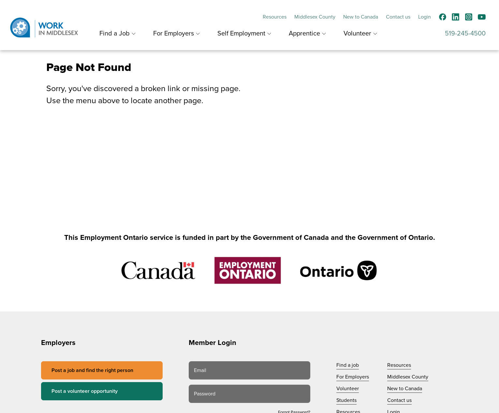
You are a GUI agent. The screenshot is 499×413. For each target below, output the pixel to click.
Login (424, 17)
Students (346, 400)
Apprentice (304, 33)
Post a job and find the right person (92, 370)
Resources (274, 17)
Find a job (347, 365)
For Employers (173, 33)
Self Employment (241, 33)
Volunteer (357, 33)
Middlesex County (314, 17)
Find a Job (114, 33)
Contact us (398, 17)
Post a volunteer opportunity (84, 391)
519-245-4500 (465, 33)
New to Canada (360, 17)
